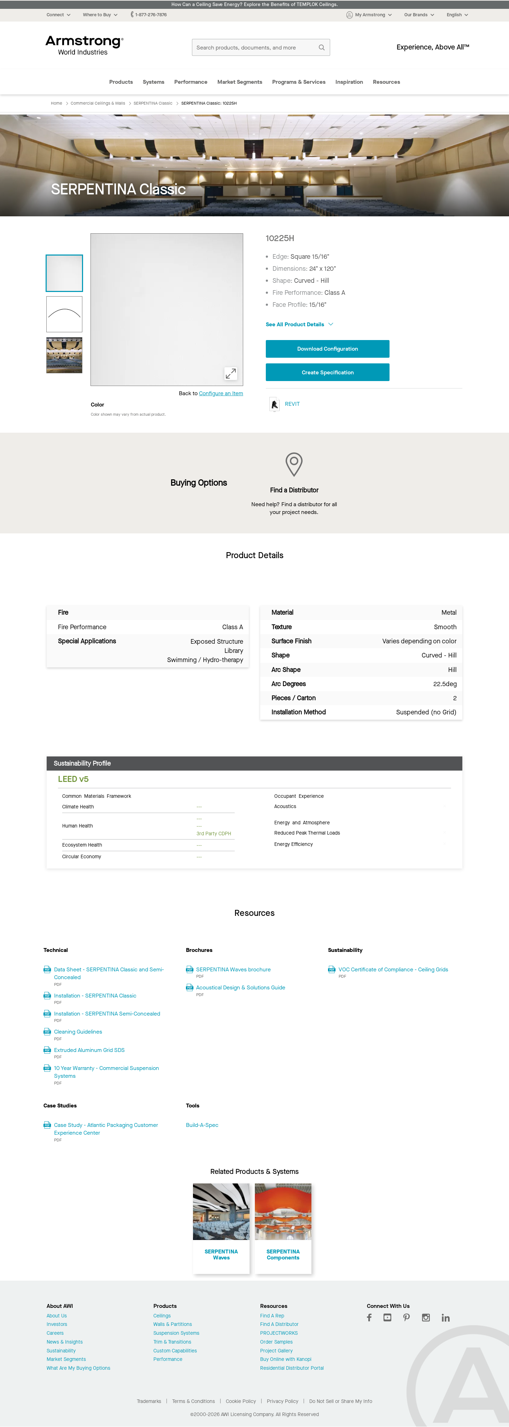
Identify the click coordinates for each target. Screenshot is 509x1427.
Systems (153, 82)
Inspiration (349, 82)
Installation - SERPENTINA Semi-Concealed (107, 1013)
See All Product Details (299, 324)
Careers (55, 1333)
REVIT (283, 404)
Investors (57, 1325)
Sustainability (61, 1351)
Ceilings (162, 1316)
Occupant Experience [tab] (299, 795)
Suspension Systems (176, 1333)
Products (121, 82)
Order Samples (276, 1342)
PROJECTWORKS (279, 1333)
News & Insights (65, 1342)
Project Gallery (276, 1351)
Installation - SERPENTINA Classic (95, 995)
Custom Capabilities (175, 1351)
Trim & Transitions (172, 1342)
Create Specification (328, 372)
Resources (386, 82)
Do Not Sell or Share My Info (340, 1401)
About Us (57, 1316)
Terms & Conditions (193, 1401)
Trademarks (149, 1401)
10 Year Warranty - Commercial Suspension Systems (106, 1072)
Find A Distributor (279, 1325)
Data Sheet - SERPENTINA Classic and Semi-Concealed (109, 973)
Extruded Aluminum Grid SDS (89, 1050)
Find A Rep (272, 1316)
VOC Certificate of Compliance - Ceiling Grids (393, 969)
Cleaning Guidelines (78, 1031)
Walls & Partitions (172, 1325)
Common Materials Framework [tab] (96, 795)
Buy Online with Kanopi (285, 1360)
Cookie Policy (241, 1401)
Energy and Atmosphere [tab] (302, 822)
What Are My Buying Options (78, 1368)
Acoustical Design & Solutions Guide (240, 987)
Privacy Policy (282, 1401)
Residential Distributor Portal (292, 1368)
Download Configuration (327, 348)
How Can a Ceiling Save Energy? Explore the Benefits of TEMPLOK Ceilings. (254, 4)
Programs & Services (299, 82)
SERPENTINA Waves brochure (233, 969)
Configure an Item (221, 393)
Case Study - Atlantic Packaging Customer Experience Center (106, 1128)
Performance (190, 82)
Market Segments (239, 82)
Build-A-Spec (202, 1125)
